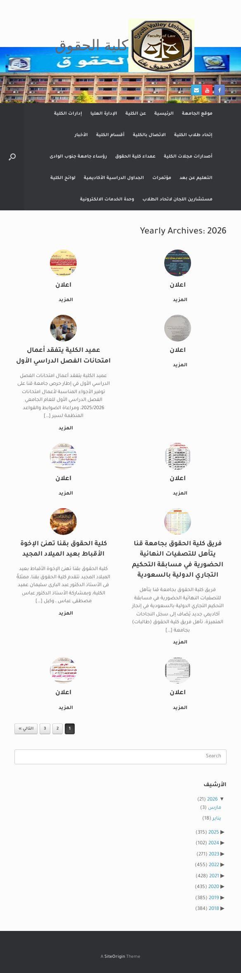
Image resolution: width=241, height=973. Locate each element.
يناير (217, 819)
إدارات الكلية (68, 113)
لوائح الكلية (63, 178)
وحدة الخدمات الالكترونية (107, 199)
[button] (12, 156)
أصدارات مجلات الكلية (188, 156)
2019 (214, 898)
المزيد (178, 300)
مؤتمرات (161, 178)
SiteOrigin (114, 957)
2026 (212, 800)
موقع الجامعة (197, 113)
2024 (213, 843)
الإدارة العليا (103, 113)
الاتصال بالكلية (149, 135)
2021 (214, 876)
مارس (214, 808)
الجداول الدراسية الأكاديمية (114, 178)
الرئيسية (164, 113)
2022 (214, 865)
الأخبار (81, 135)
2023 (214, 855)
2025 (213, 833)
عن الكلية (135, 113)
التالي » (26, 729)
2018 (214, 909)
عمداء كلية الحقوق (135, 156)
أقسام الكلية (110, 135)
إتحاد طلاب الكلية (193, 135)
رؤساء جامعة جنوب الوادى (78, 156)
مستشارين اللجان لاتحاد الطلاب (177, 199)
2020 (213, 887)
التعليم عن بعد (196, 178)
